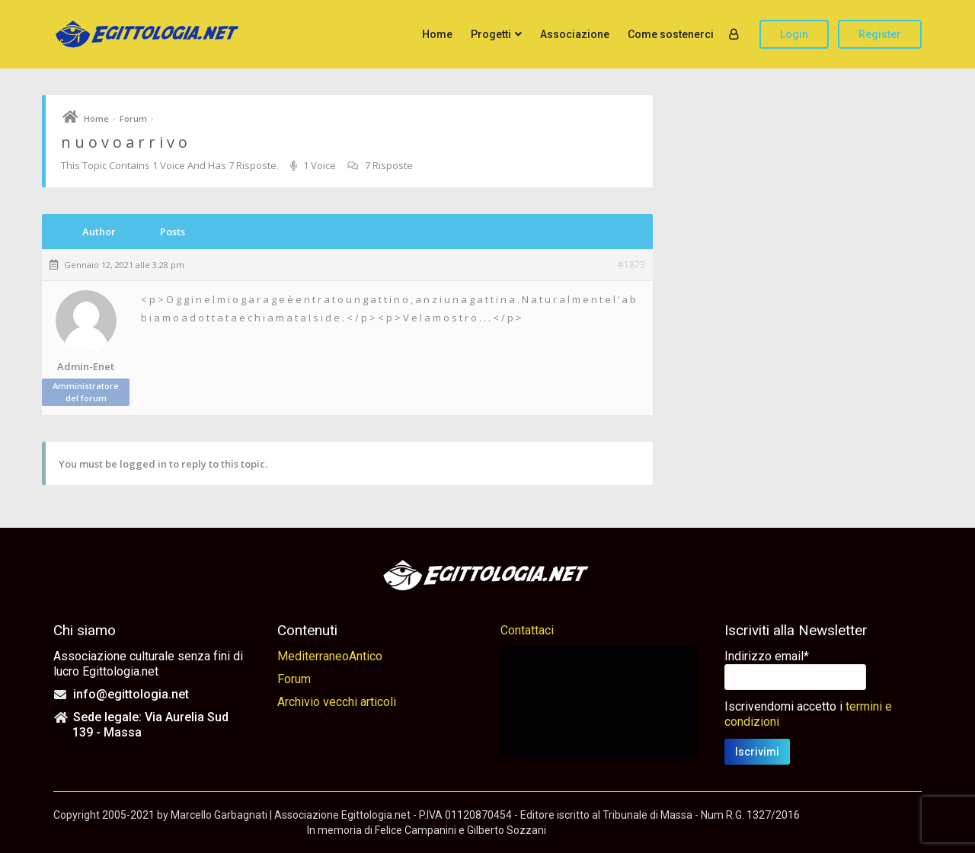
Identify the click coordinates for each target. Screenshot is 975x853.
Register (879, 34)
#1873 (631, 265)
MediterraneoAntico (329, 656)
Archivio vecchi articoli (336, 702)
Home (437, 34)
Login (794, 34)
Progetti (491, 34)
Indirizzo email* (766, 656)
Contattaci (527, 630)
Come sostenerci (671, 34)
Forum (133, 118)
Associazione (574, 34)
